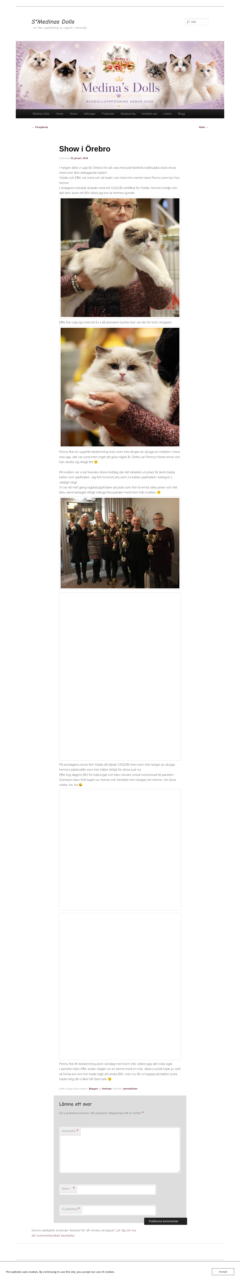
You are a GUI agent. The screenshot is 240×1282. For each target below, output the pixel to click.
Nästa (203, 127)
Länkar (167, 113)
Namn (68, 1189)
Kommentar (70, 1131)
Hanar (59, 113)
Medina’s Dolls (41, 113)
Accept (223, 1271)
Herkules (106, 1088)
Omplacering (128, 113)
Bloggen (93, 1088)
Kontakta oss (149, 113)
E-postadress (71, 1209)
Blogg (181, 113)
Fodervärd (108, 113)
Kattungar (89, 113)
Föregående (40, 127)
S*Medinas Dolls (53, 21)
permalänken (130, 1088)
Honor (73, 113)
